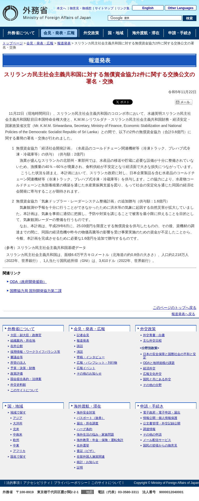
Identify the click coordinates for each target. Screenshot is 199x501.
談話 (80, 346)
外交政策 (148, 329)
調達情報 (149, 429)
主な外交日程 (152, 340)
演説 (80, 352)
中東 (16, 445)
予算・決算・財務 (22, 368)
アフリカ (19, 451)
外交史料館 (18, 385)
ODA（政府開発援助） (28, 282)
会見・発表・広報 (39, 43)
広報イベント (86, 368)
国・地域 (15, 406)
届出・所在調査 (87, 423)
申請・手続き (152, 406)
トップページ (13, 43)
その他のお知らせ (89, 373)
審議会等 (16, 357)
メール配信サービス (157, 440)
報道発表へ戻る (183, 314)
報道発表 (64, 43)
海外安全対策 (86, 412)
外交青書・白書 (154, 335)
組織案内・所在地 (22, 340)
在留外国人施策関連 (91, 456)
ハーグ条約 (84, 429)
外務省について (21, 329)
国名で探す (18, 456)
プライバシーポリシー (71, 483)
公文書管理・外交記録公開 (161, 423)
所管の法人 (18, 362)
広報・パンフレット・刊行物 (97, 362)
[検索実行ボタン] (189, 18)
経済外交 (149, 368)
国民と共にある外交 (157, 379)
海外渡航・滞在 (87, 406)
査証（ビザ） (86, 451)
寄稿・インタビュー (91, 357)
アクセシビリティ (36, 483)
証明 (80, 467)
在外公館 (16, 346)
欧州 (16, 440)
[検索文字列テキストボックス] (145, 18)
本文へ (61, 8)
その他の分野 (152, 385)
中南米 (17, 434)
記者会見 (83, 335)
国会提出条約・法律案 (25, 379)
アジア (17, 418)
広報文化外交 (152, 374)
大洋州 (17, 423)
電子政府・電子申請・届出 (161, 412)
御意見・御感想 (80, 8)
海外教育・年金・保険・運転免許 (100, 440)
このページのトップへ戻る (174, 307)
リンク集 (123, 8)
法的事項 (13, 483)
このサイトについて (24, 390)
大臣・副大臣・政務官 (25, 335)
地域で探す (18, 412)
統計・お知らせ (87, 462)
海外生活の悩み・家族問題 (95, 434)
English (147, 8)
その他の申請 (152, 434)
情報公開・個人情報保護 (160, 418)
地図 (89, 492)
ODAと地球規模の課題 (159, 363)
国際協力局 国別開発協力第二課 (36, 291)
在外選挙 (83, 445)
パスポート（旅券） (91, 418)
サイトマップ (104, 8)
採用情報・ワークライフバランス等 (35, 352)
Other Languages (181, 8)
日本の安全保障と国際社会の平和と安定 (169, 356)
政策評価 (16, 373)
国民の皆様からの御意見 (160, 445)
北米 (16, 429)
